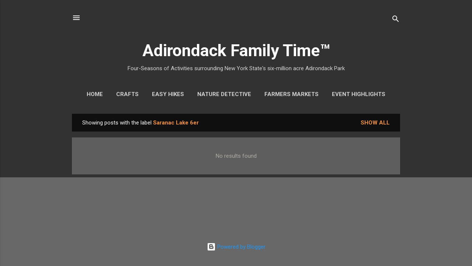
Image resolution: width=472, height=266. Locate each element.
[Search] (395, 20)
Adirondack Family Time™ (236, 50)
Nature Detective (224, 94)
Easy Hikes (168, 94)
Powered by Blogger (236, 246)
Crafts (127, 94)
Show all (375, 122)
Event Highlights (358, 94)
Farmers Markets (291, 94)
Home (95, 94)
